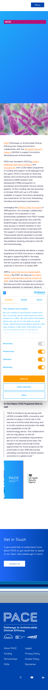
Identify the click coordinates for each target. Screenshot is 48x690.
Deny (24, 395)
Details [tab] (24, 300)
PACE (6, 143)
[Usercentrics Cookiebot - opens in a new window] (34, 293)
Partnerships (10, 658)
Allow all (24, 379)
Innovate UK (9, 167)
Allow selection (24, 387)
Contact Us (14, 563)
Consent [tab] (9, 300)
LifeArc (35, 161)
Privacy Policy (32, 653)
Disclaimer (30, 664)
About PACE (10, 648)
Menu (37, 4)
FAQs (6, 664)
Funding (8, 653)
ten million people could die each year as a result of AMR (23, 278)
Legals (28, 648)
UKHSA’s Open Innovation (30, 207)
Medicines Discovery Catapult (17, 164)
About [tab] (39, 300)
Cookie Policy (32, 658)
